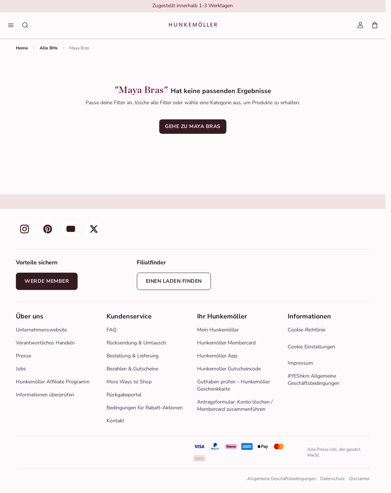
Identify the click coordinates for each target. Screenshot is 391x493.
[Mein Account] (360, 25)
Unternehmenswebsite (41, 329)
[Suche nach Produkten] (25, 25)
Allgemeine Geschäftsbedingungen (281, 478)
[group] (192, 6)
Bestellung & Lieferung (132, 355)
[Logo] (193, 25)
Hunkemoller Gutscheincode (229, 368)
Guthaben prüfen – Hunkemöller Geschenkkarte (233, 385)
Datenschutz (332, 478)
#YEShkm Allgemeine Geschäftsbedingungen (313, 380)
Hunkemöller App (217, 355)
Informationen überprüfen (45, 394)
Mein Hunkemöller (218, 329)
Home (22, 48)
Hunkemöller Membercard (226, 342)
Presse (23, 355)
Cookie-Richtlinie (306, 329)
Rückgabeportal (124, 394)
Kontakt (115, 420)
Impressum (300, 363)
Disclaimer (359, 478)
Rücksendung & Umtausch (136, 342)
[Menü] (11, 25)
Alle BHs (49, 48)
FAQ (112, 329)
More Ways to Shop (129, 381)
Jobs (21, 368)
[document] (192, 6)
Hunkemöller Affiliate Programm (53, 381)
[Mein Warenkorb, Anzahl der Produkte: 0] (375, 25)
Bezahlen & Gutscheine (132, 368)
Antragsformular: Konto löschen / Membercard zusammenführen (235, 406)
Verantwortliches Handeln (45, 342)
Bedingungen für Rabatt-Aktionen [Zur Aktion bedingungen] (145, 407)
